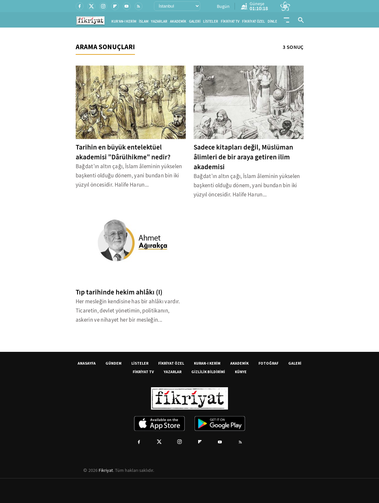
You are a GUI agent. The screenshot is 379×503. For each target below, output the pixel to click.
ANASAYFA (87, 363)
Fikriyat (106, 470)
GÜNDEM (113, 363)
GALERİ (194, 21)
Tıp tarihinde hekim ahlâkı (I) (119, 292)
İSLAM (143, 21)
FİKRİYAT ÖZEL (253, 21)
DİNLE (272, 21)
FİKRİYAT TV (230, 21)
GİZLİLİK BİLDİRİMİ (208, 371)
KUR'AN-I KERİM (123, 21)
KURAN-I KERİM (207, 363)
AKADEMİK (178, 21)
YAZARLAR (159, 21)
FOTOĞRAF (268, 363)
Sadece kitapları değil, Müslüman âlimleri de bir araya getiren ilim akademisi (243, 157)
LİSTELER (210, 21)
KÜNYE (241, 371)
